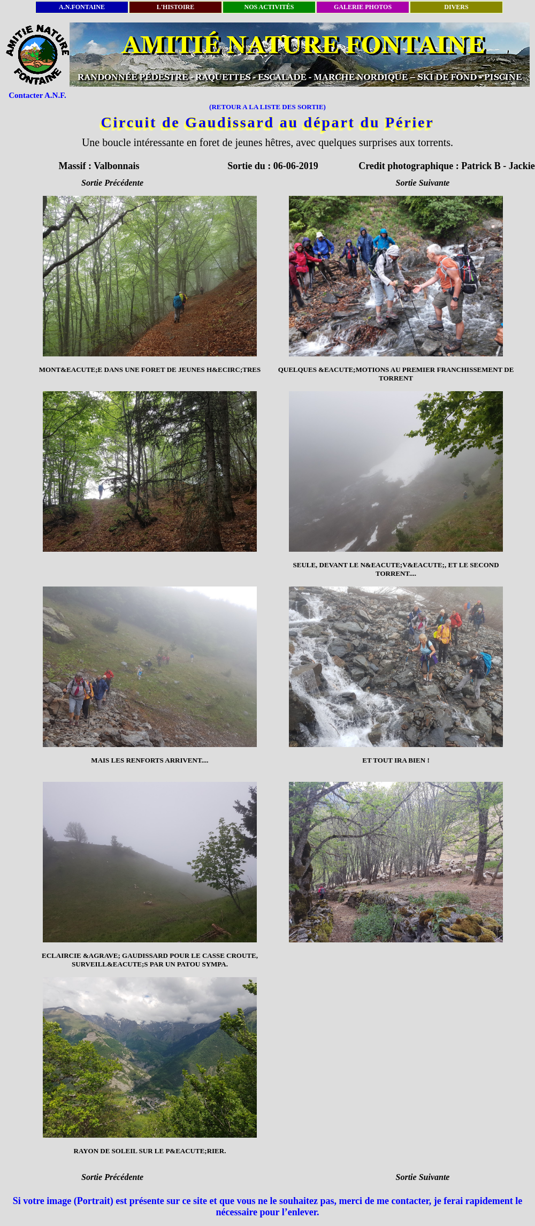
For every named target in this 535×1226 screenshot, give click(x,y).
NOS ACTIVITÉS (269, 7)
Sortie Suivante (423, 182)
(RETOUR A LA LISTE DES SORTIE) (267, 107)
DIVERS (456, 7)
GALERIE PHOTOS (363, 7)
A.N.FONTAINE (82, 7)
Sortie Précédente (112, 182)
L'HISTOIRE (175, 7)
